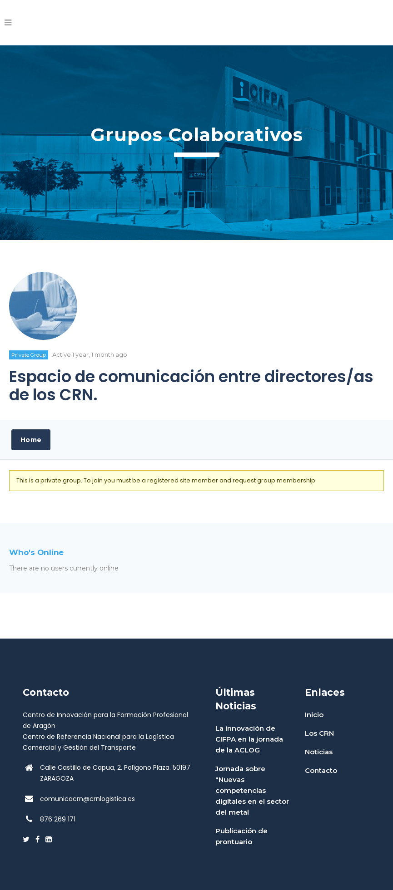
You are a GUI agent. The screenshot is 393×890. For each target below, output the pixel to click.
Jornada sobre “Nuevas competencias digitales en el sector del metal (252, 790)
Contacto (321, 770)
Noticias (319, 751)
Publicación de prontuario (241, 836)
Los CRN (319, 733)
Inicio (314, 714)
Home (30, 440)
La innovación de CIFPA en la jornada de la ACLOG (249, 739)
